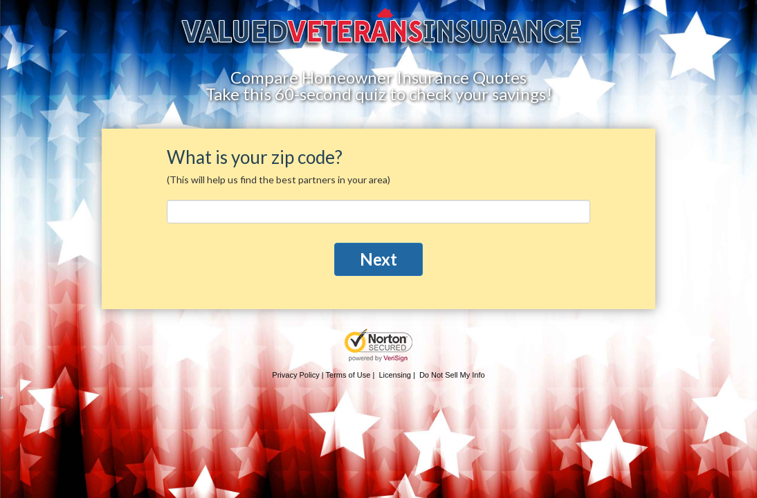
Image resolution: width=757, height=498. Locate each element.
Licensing (394, 375)
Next (378, 259)
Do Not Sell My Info (452, 375)
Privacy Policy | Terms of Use (321, 375)
